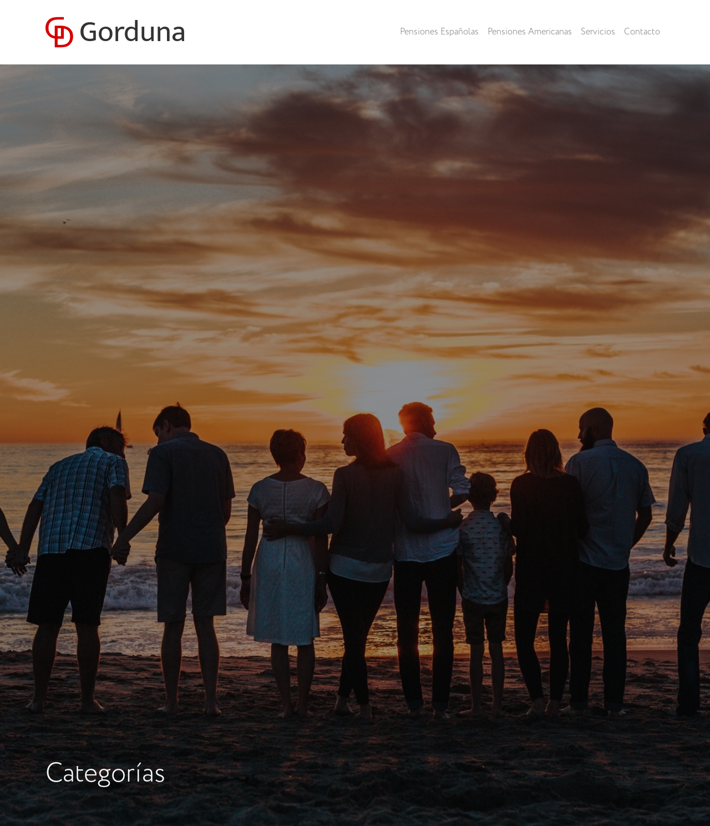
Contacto (642, 32)
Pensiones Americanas (530, 32)
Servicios (598, 32)
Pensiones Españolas (439, 32)
